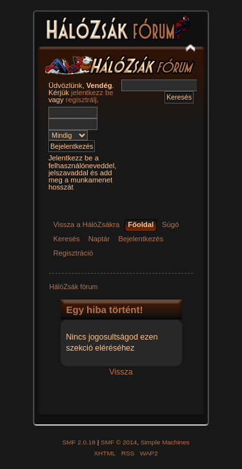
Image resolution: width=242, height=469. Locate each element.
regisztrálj (81, 100)
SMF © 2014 (119, 442)
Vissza (121, 371)
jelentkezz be (92, 92)
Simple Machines (165, 442)
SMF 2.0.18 (79, 442)
